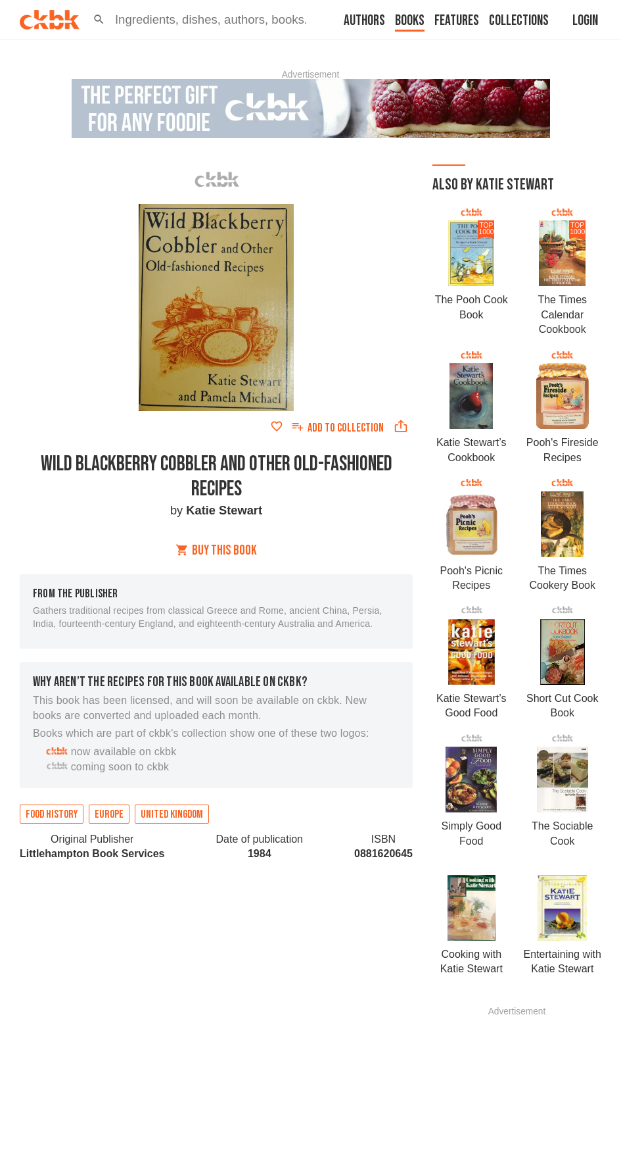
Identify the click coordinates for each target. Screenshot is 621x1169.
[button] (99, 19)
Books (410, 21)
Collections (519, 21)
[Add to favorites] (276, 426)
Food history (52, 814)
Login (585, 21)
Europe (109, 814)
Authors (364, 21)
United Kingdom (172, 814)
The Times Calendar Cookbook (562, 314)
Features (456, 21)
